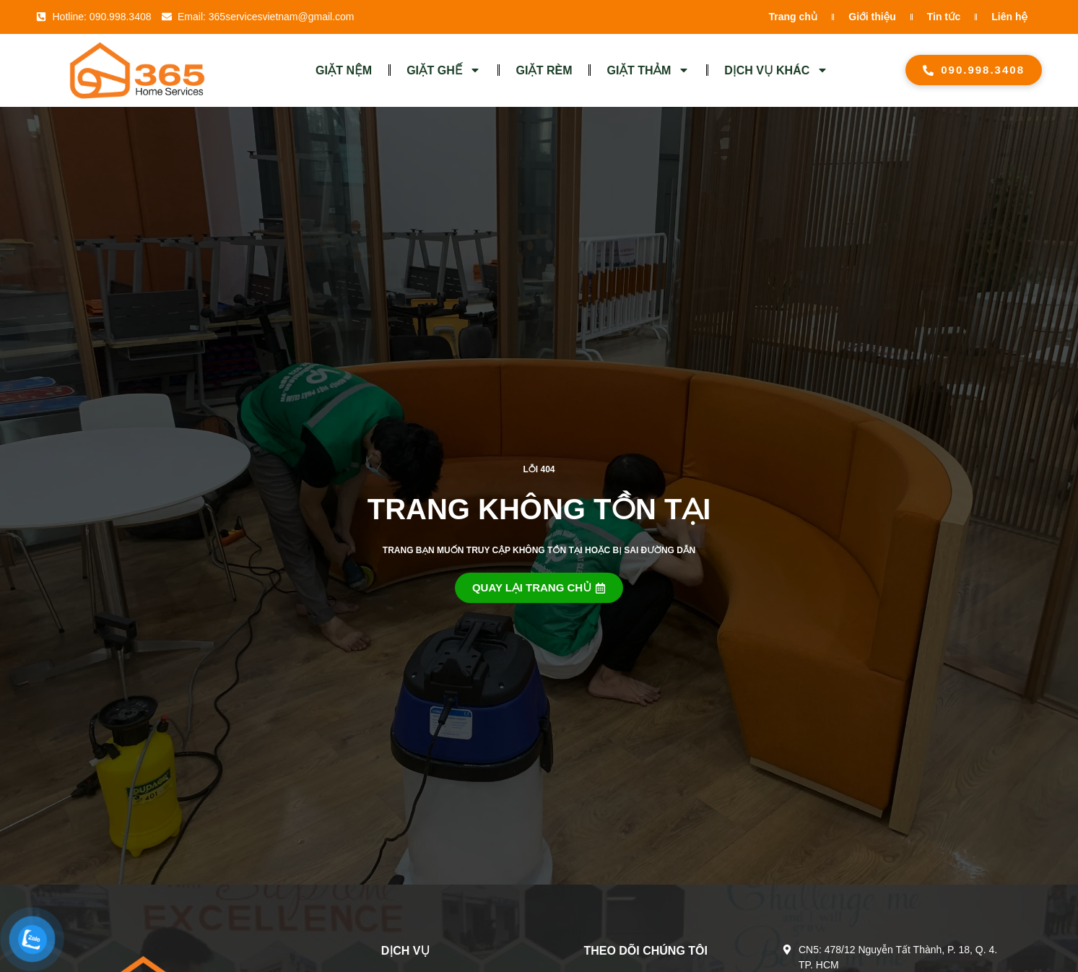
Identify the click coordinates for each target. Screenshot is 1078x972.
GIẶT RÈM (544, 70)
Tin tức (944, 16)
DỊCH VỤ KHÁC (776, 70)
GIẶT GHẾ (444, 70)
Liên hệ (1009, 16)
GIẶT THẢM (648, 70)
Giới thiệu (871, 16)
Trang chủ (793, 16)
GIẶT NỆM (344, 70)
